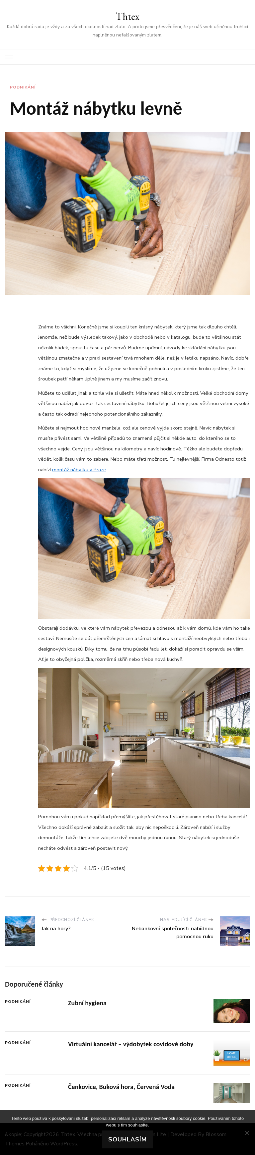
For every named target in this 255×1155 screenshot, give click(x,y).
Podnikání (23, 87)
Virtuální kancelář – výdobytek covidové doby (130, 1044)
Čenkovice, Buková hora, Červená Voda (121, 1087)
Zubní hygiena (87, 1003)
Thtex (127, 16)
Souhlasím (127, 1139)
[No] (246, 1132)
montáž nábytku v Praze (79, 469)
